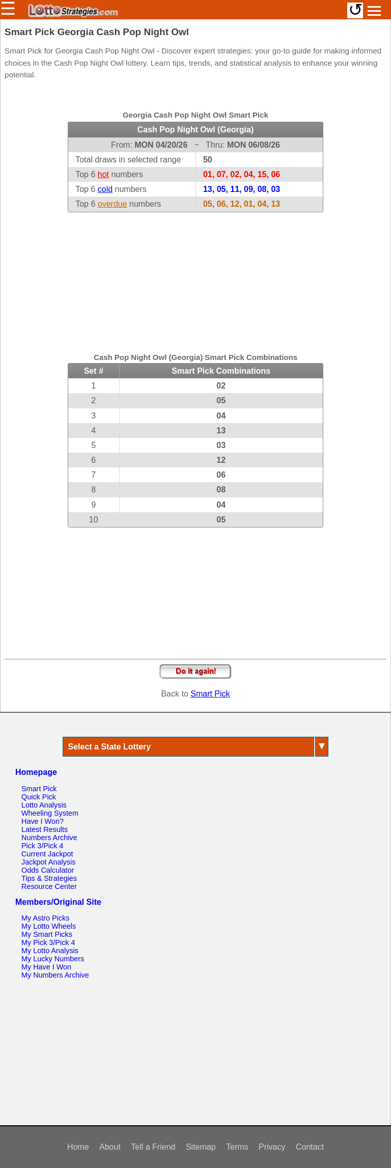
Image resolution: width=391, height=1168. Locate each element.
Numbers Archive (49, 837)
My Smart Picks (46, 934)
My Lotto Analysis (49, 951)
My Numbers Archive (55, 975)
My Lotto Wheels (48, 926)
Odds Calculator (47, 870)
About (110, 1147)
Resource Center (49, 886)
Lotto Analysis (44, 805)
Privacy (272, 1147)
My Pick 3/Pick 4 (48, 942)
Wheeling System (49, 813)
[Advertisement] (195, 276)
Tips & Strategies (49, 878)
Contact (310, 1147)
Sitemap (201, 1147)
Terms (237, 1147)
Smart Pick (210, 693)
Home (78, 1147)
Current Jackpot (47, 854)
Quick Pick (38, 797)
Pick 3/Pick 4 (42, 846)
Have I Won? (42, 821)
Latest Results (44, 829)
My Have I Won (46, 967)
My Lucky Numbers (52, 959)
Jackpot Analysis (48, 862)
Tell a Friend (153, 1147)
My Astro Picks (45, 918)
